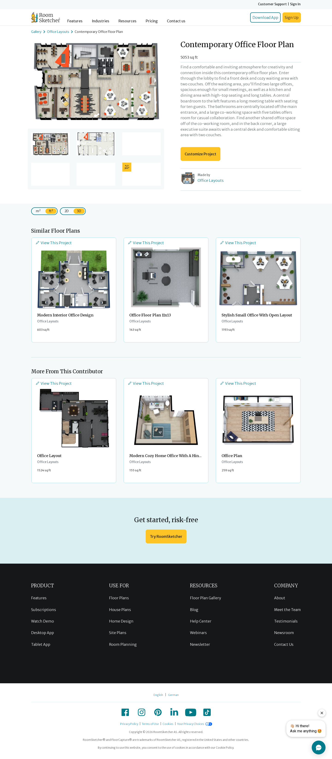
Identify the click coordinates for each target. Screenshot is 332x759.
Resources (127, 21)
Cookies (168, 724)
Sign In (295, 4)
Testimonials (286, 621)
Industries (100, 21)
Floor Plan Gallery (205, 598)
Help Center (200, 621)
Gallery (36, 32)
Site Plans (117, 632)
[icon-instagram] (141, 712)
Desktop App (42, 632)
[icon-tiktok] (207, 712)
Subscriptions (43, 609)
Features (75, 21)
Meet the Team (287, 609)
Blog (194, 609)
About (279, 598)
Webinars (198, 632)
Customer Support (272, 4)
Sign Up (292, 17)
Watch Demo (42, 621)
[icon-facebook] (125, 712)
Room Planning (123, 644)
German (173, 695)
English (158, 695)
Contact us (176, 21)
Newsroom (284, 632)
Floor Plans (119, 598)
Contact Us (283, 644)
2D (67, 211)
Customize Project (200, 154)
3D (79, 211)
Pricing (152, 21)
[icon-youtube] (190, 712)
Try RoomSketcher (166, 536)
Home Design (121, 621)
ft (51, 211)
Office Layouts (58, 32)
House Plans (120, 609)
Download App (265, 17)
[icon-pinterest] (157, 712)
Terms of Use (150, 724)
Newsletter (200, 644)
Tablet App (40, 644)
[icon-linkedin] (174, 712)
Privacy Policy (129, 724)
